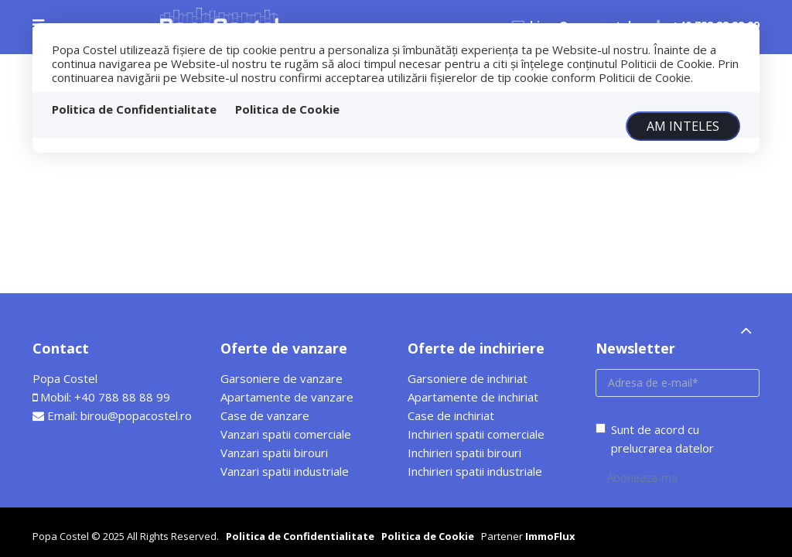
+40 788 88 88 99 (122, 397)
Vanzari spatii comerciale (285, 434)
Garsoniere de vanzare (281, 378)
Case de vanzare (264, 415)
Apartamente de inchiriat (473, 397)
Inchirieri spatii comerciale (476, 434)
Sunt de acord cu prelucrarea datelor (655, 439)
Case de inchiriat (451, 415)
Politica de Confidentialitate (134, 109)
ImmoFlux (550, 536)
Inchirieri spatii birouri (464, 452)
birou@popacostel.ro (136, 415)
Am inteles (683, 126)
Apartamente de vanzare (286, 397)
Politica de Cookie (287, 109)
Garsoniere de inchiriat (467, 378)
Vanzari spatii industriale (284, 471)
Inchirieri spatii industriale (475, 471)
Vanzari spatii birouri (274, 452)
